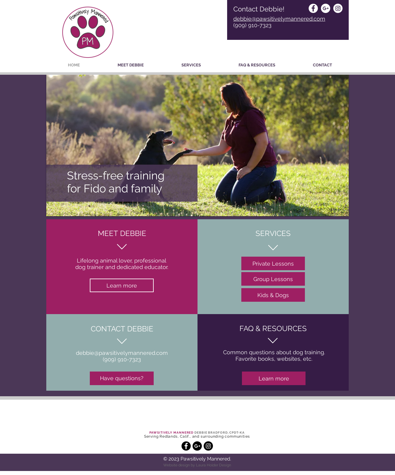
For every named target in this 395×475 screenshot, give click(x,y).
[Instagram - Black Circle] (208, 446)
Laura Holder (207, 465)
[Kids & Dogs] (273, 295)
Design (224, 465)
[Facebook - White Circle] (313, 8)
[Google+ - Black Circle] (197, 446)
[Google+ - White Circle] (325, 8)
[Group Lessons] (273, 279)
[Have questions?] (122, 378)
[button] (191, 65)
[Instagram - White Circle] (338, 8)
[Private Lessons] (273, 263)
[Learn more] (122, 285)
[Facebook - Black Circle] (186, 446)
